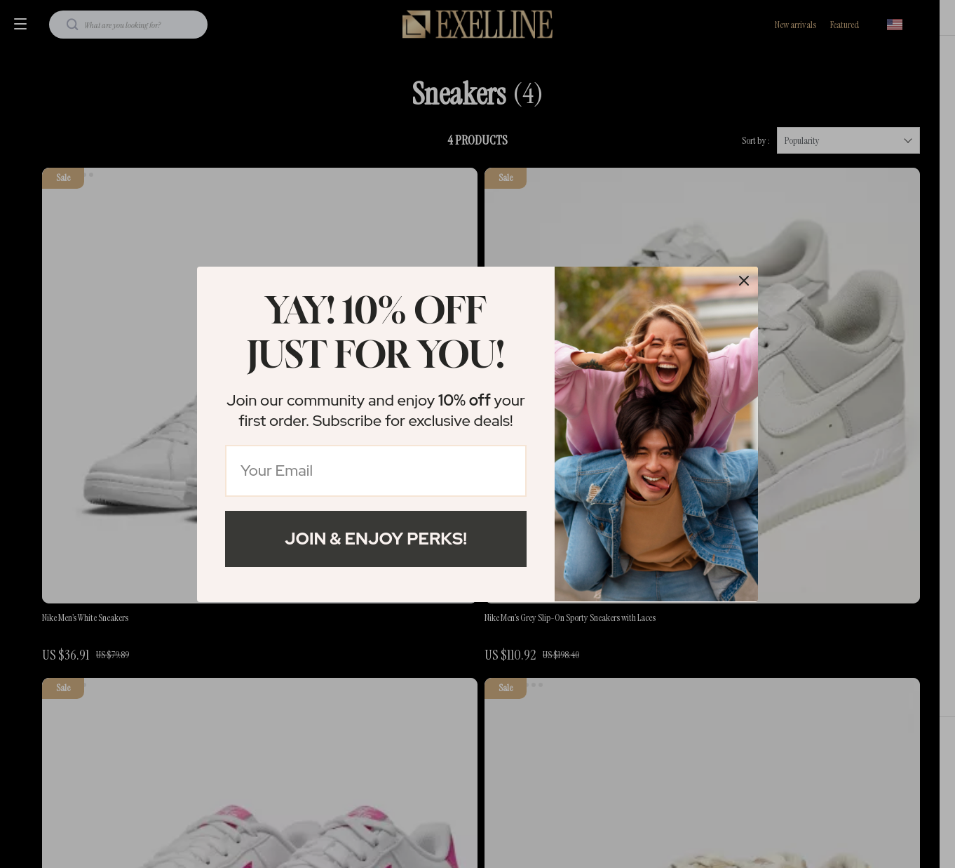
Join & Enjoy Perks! (376, 538)
